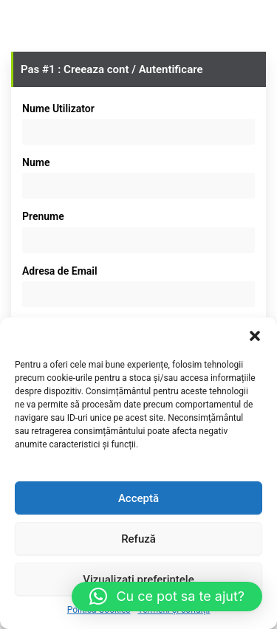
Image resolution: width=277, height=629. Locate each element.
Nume (35, 162)
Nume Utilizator (58, 108)
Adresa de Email (60, 271)
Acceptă (138, 498)
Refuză (138, 539)
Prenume (43, 216)
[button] (254, 336)
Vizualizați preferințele (138, 579)
